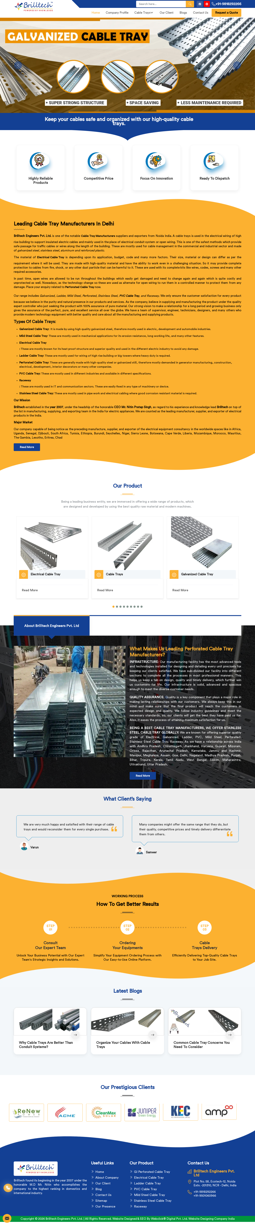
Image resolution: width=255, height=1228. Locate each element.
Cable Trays (143, 12)
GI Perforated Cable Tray (152, 1171)
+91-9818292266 (226, 4)
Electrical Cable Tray (32, 342)
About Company (107, 1177)
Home (95, 12)
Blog (98, 1189)
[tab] (52, 626)
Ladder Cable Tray (147, 1183)
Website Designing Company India (211, 1218)
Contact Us (200, 12)
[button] (113, 607)
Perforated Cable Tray (79, 287)
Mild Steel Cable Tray (149, 1194)
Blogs (183, 12)
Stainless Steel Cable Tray (152, 1200)
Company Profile (117, 12)
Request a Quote (226, 12)
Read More (27, 447)
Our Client (167, 12)
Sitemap (101, 1200)
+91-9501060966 (205, 1195)
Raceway (25, 380)
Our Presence (105, 1206)
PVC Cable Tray (129, 295)
